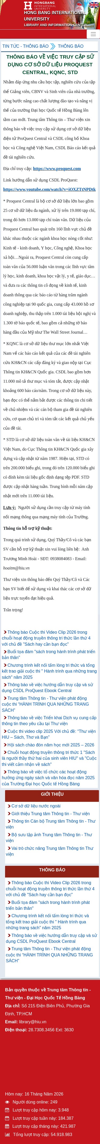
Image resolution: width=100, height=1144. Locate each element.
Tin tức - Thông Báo (25, 46)
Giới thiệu (52, 794)
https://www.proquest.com (57, 168)
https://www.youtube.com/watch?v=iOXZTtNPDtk (49, 189)
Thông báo (70, 46)
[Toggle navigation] (93, 34)
